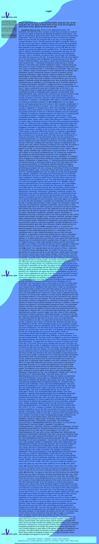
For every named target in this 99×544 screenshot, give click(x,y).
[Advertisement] (9, 49)
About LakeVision (64, 539)
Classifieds (47, 539)
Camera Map (31, 539)
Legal (61, 541)
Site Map (55, 541)
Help (71, 541)
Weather (39, 539)
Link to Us (47, 541)
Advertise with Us (23, 541)
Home (76, 541)
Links (66, 541)
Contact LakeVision (37, 541)
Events (55, 539)
